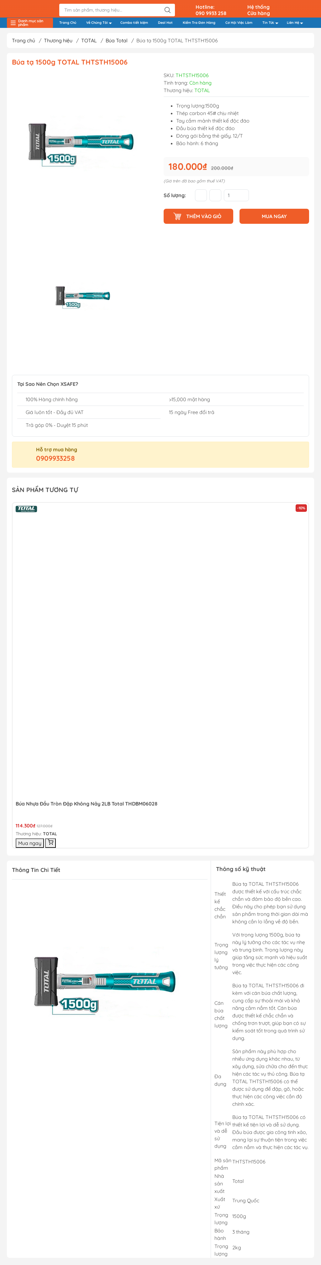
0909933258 (55, 460)
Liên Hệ (297, 25)
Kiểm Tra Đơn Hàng (199, 24)
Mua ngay (29, 845)
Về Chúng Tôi (100, 25)
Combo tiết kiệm (134, 24)
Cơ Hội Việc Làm (238, 24)
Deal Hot (165, 24)
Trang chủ (23, 43)
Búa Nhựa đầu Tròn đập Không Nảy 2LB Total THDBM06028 (86, 806)
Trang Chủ (67, 24)
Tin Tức (272, 25)
